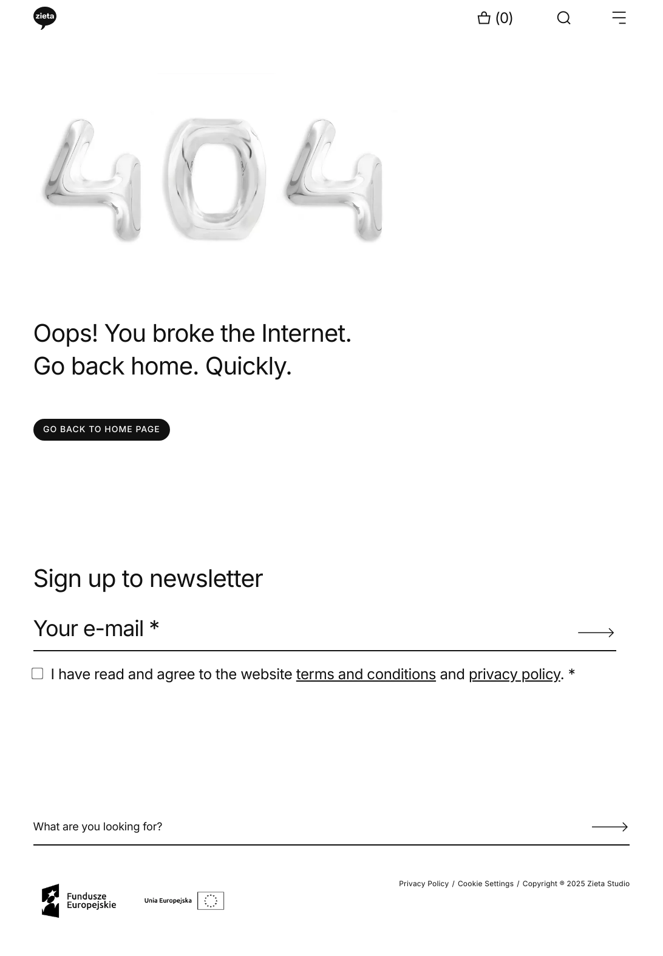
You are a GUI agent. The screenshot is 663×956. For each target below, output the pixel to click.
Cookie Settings (486, 883)
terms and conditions (366, 674)
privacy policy (514, 674)
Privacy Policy (424, 883)
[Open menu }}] (619, 18)
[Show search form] (564, 18)
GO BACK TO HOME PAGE (101, 429)
